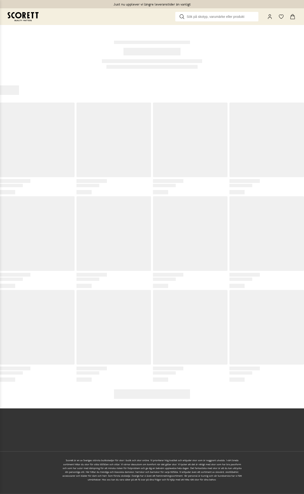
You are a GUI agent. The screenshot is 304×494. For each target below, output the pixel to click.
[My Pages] (270, 16)
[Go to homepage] (23, 16)
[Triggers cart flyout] (292, 16)
